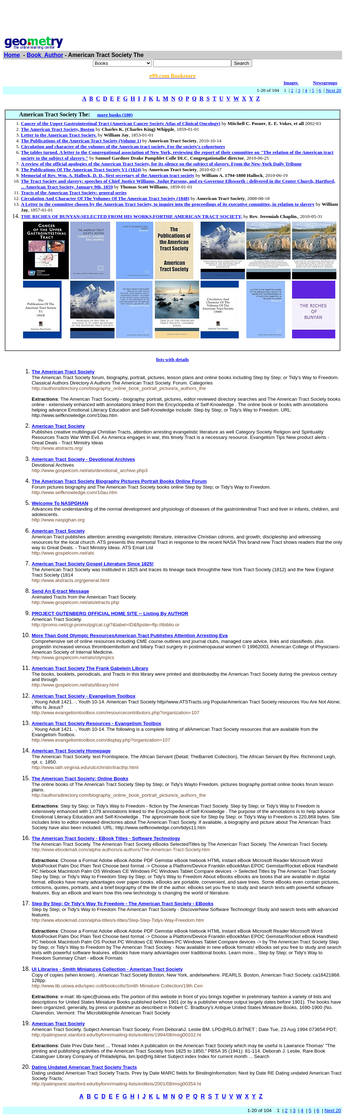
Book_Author (45, 55)
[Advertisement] (172, 19)
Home (12, 55)
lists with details (172, 359)
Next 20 (333, 90)
